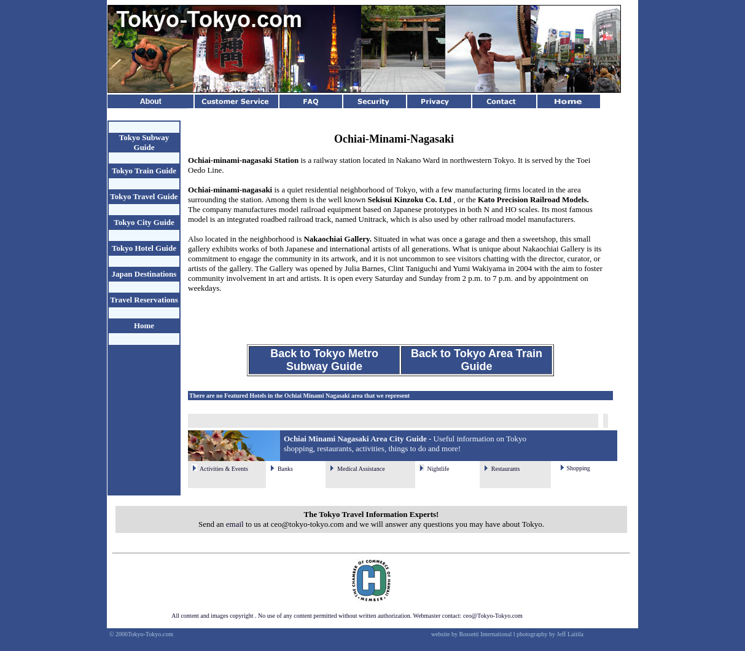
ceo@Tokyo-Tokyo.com (493, 615)
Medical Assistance (360, 468)
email (235, 524)
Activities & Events (224, 468)
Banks (285, 468)
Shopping (578, 468)
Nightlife (438, 468)
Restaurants (505, 468)
